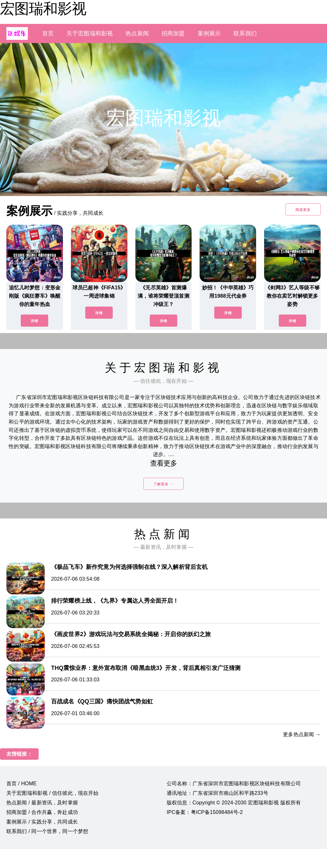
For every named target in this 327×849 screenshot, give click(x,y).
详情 (34, 321)
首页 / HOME (21, 783)
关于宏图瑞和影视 (89, 33)
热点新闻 (137, 33)
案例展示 (209, 33)
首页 (48, 33)
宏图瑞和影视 (43, 8)
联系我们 (245, 33)
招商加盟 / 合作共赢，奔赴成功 (42, 812)
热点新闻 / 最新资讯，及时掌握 (42, 802)
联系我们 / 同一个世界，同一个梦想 (47, 831)
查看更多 (163, 463)
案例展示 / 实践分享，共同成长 (42, 821)
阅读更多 (303, 210)
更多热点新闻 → (302, 734)
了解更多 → (163, 484)
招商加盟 (173, 33)
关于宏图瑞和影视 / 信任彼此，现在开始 (52, 793)
